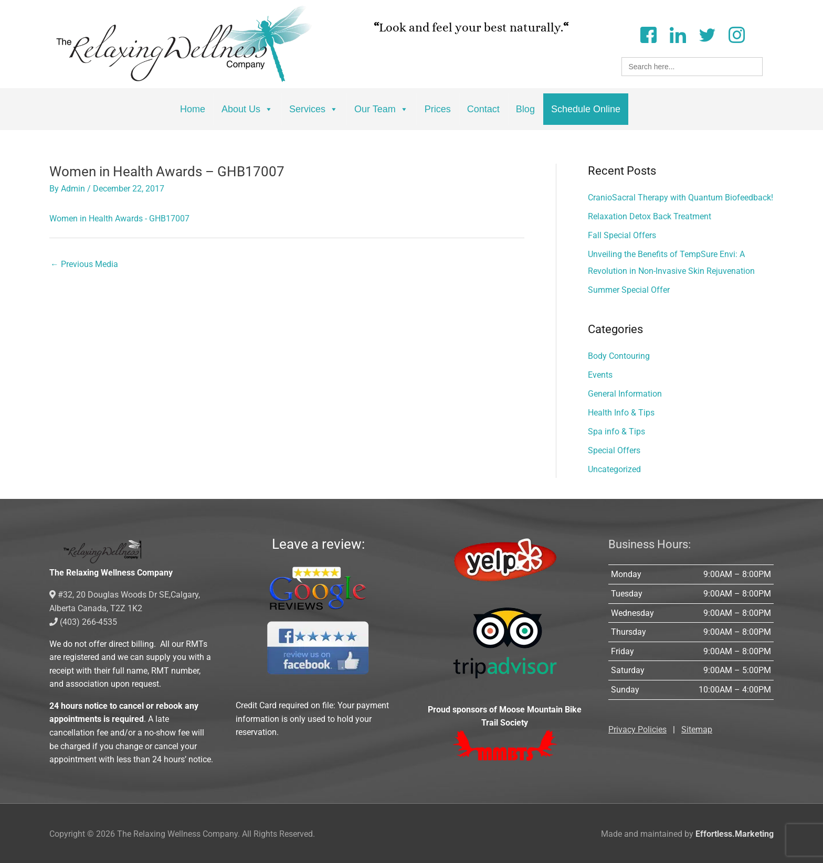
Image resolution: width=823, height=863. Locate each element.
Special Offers (614, 450)
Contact (483, 109)
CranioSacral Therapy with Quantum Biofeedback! (680, 198)
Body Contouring (619, 356)
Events (600, 375)
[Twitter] (707, 34)
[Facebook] (648, 34)
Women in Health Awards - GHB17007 (119, 218)
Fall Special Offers (622, 235)
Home (192, 109)
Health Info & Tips (621, 413)
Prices (438, 109)
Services (313, 109)
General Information (625, 394)
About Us (247, 109)
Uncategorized (614, 469)
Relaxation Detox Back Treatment (649, 216)
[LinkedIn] (678, 34)
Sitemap (696, 729)
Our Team (381, 109)
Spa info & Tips (616, 431)
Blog (525, 109)
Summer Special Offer (629, 290)
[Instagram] (736, 34)
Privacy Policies (637, 729)
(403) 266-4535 (83, 621)
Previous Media (84, 265)
